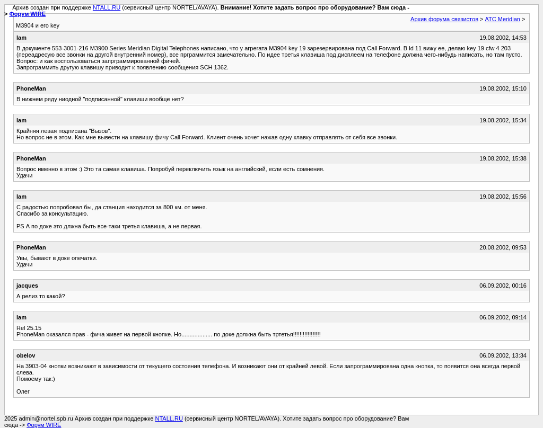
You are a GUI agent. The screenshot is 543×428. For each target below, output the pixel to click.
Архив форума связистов (444, 19)
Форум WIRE (27, 14)
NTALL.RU (106, 7)
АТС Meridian (502, 19)
